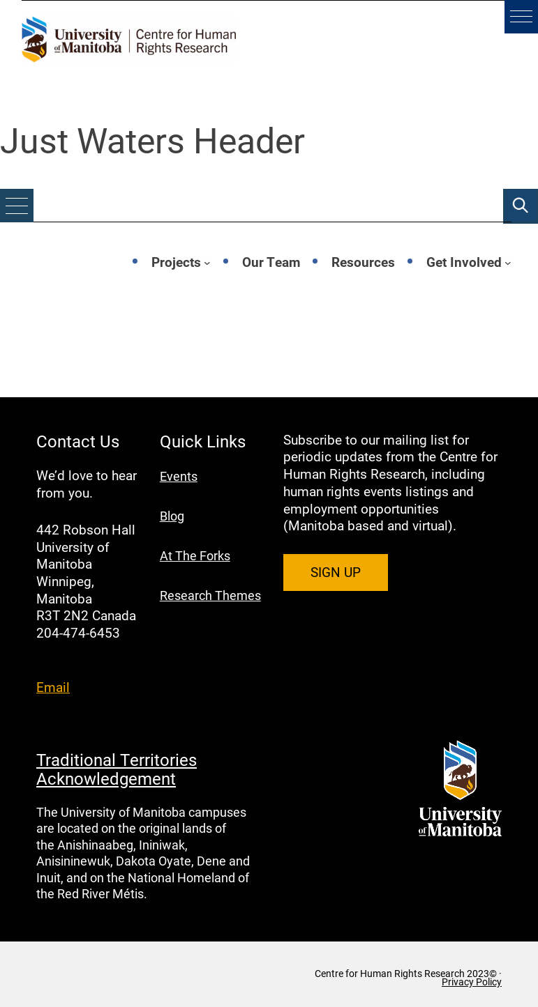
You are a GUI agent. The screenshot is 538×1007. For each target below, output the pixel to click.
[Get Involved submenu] (508, 262)
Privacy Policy (472, 982)
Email (53, 686)
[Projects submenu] (207, 262)
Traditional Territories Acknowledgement (116, 768)
